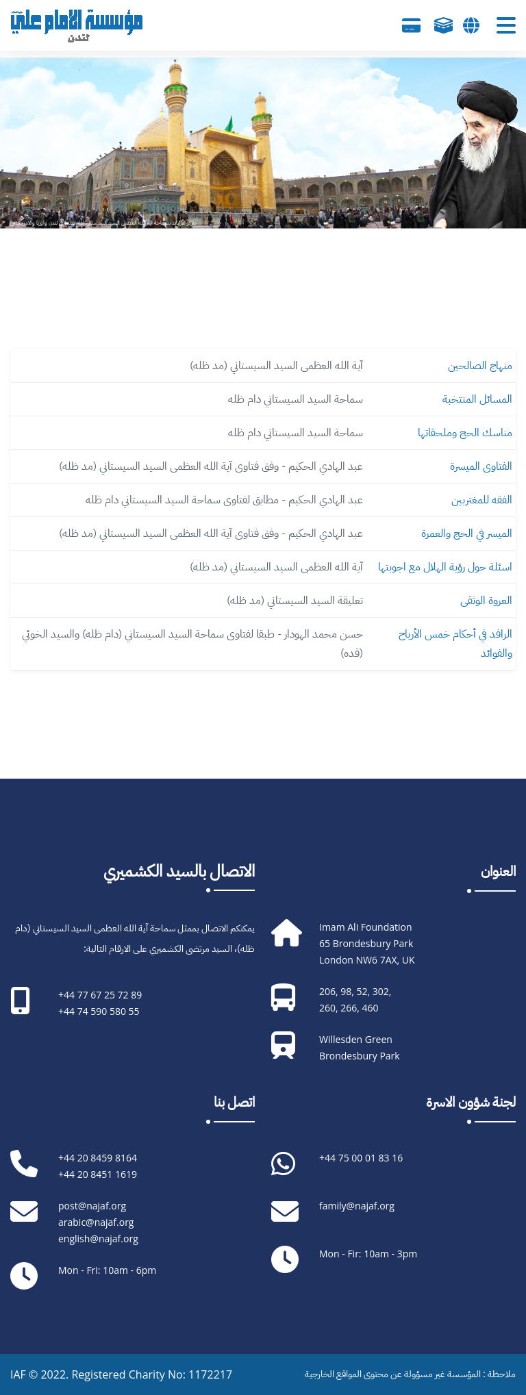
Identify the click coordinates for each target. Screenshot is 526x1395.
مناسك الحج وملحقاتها (465, 433)
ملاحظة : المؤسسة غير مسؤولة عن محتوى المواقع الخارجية (410, 1374)
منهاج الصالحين (480, 365)
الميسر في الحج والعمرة (466, 533)
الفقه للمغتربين (481, 500)
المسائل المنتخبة (477, 399)
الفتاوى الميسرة (481, 466)
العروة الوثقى (486, 600)
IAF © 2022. (40, 1374)
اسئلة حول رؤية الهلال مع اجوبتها (445, 567)
